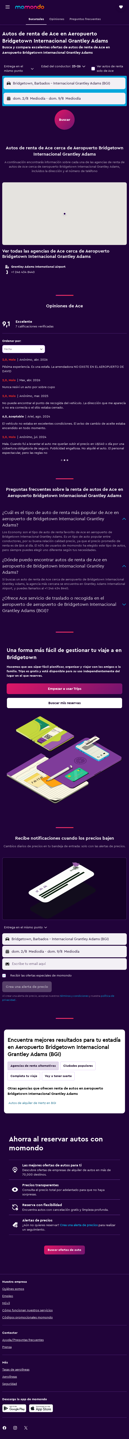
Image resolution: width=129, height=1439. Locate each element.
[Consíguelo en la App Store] (41, 1408)
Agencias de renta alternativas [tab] (33, 1065)
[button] (7, 7)
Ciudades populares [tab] (78, 1065)
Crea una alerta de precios (79, 1225)
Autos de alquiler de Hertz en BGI (32, 1103)
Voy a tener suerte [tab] (58, 1076)
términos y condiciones (74, 996)
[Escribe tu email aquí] (68, 964)
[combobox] (19, 68)
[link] (64, 688)
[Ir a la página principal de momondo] (29, 6)
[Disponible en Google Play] (14, 1408)
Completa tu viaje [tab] (23, 1076)
